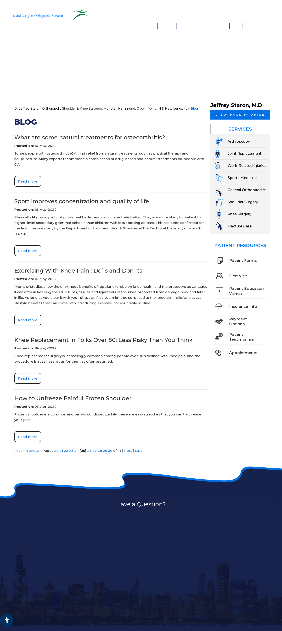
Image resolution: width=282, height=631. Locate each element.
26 (89, 450)
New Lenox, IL (250, 6)
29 (105, 450)
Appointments (215, 26)
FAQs (236, 26)
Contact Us (254, 26)
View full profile (240, 114)
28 (100, 450)
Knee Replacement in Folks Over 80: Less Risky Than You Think (103, 340)
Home (128, 25)
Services (167, 26)
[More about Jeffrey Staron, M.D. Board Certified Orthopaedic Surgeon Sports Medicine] (40, 15)
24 (76, 450)
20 (56, 450)
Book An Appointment (231, 15)
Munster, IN (219, 6)
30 (110, 450)
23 (71, 450)
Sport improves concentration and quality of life (81, 201)
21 (61, 450)
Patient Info (188, 26)
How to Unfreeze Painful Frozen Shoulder (73, 398)
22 (66, 450)
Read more (27, 181)
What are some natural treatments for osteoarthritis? (89, 137)
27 (95, 450)
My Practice (146, 26)
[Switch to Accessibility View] (6, 620)
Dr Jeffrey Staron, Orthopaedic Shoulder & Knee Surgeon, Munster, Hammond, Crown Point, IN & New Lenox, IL (100, 109)
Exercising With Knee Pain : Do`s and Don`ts (78, 270)
